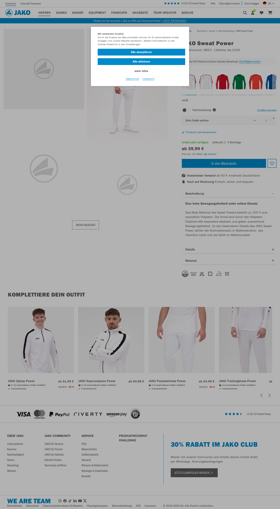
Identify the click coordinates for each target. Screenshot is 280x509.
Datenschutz (132, 78)
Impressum (148, 78)
